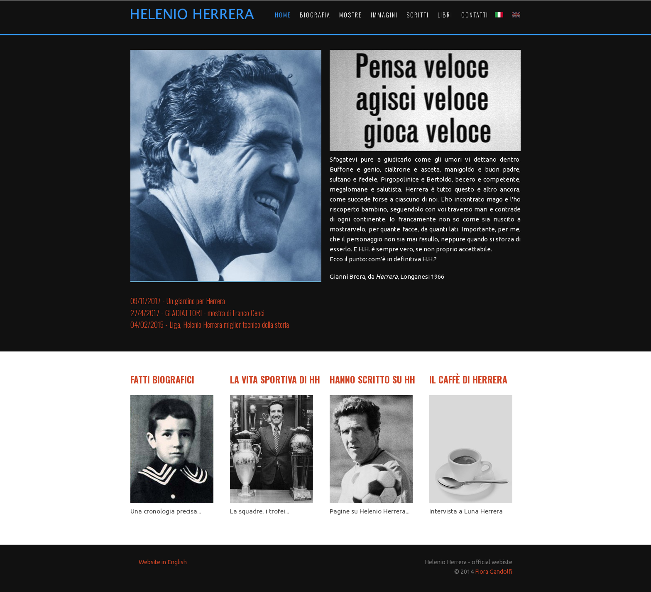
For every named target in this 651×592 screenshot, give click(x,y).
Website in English (163, 562)
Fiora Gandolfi (493, 571)
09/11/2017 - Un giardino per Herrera (177, 300)
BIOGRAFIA (315, 14)
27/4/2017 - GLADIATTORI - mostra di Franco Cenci (197, 312)
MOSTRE (350, 14)
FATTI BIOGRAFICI (162, 379)
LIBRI (445, 14)
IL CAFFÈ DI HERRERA (468, 379)
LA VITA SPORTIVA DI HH (275, 379)
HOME (283, 14)
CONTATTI (474, 14)
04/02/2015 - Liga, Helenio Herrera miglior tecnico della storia (209, 324)
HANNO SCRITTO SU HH (372, 379)
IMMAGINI (384, 14)
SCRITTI (417, 14)
